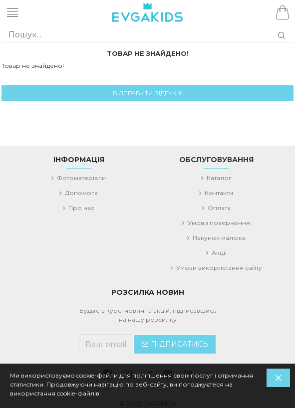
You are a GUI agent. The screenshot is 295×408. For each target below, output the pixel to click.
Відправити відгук (144, 93)
